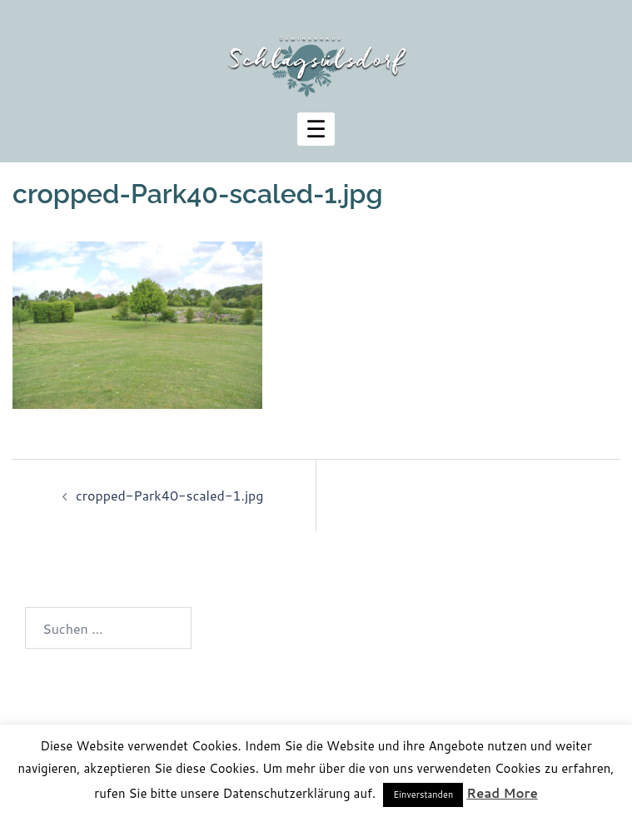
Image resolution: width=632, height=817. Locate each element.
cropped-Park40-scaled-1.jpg (169, 495)
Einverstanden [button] (423, 794)
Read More (501, 793)
